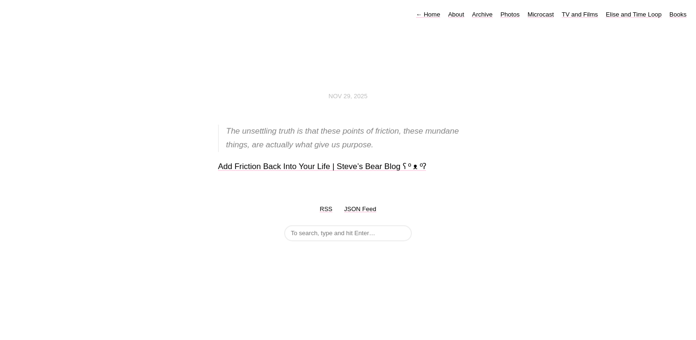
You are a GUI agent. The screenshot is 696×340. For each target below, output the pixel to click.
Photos (509, 14)
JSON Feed (360, 208)
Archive (482, 14)
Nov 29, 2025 (348, 96)
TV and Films (580, 14)
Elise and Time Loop (633, 14)
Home (428, 14)
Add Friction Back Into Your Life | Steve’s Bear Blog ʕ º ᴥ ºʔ (322, 166)
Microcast (541, 14)
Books (678, 14)
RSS (326, 208)
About (456, 14)
